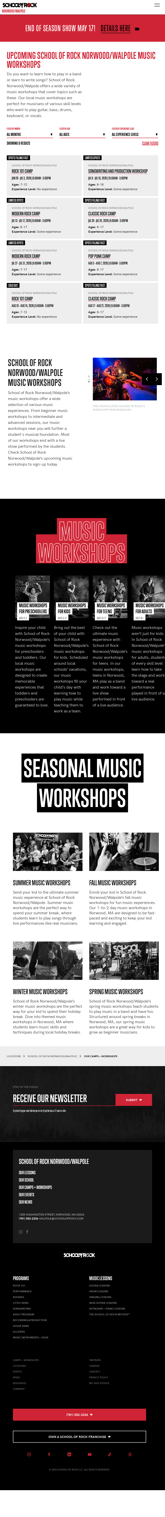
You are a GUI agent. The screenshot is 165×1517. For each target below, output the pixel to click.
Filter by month (13, 128)
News (16, 1377)
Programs (21, 1278)
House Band (21, 1326)
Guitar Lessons (99, 1285)
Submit (134, 1100)
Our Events (26, 1194)
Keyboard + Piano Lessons (107, 1308)
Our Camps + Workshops (35, 1187)
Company (19, 1388)
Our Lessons (27, 1172)
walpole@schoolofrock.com (61, 1218)
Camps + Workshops (26, 1360)
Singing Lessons (100, 1297)
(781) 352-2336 (28, 1218)
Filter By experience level (123, 128)
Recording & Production (30, 1320)
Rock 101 (19, 1285)
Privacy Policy (98, 1377)
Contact (94, 1371)
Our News (25, 1202)
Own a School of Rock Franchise (80, 1437)
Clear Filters (150, 143)
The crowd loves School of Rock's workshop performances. (119, 408)
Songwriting (22, 1308)
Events (17, 1371)
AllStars (19, 1331)
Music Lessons (100, 1278)
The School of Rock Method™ (109, 1314)
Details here (116, 28)
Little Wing (21, 1303)
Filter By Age (64, 128)
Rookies (18, 1297)
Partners (95, 1360)
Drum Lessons (98, 1291)
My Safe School (99, 1383)
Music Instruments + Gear (30, 1337)
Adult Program (23, 1314)
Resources (19, 1383)
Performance (22, 1291)
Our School (26, 1180)
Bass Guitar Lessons (103, 1303)
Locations (19, 1365)
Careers (94, 1365)
